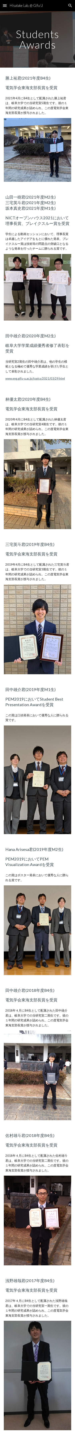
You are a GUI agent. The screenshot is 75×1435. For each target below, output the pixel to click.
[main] (37, 39)
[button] (5, 5)
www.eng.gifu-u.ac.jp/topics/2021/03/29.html (35, 378)
